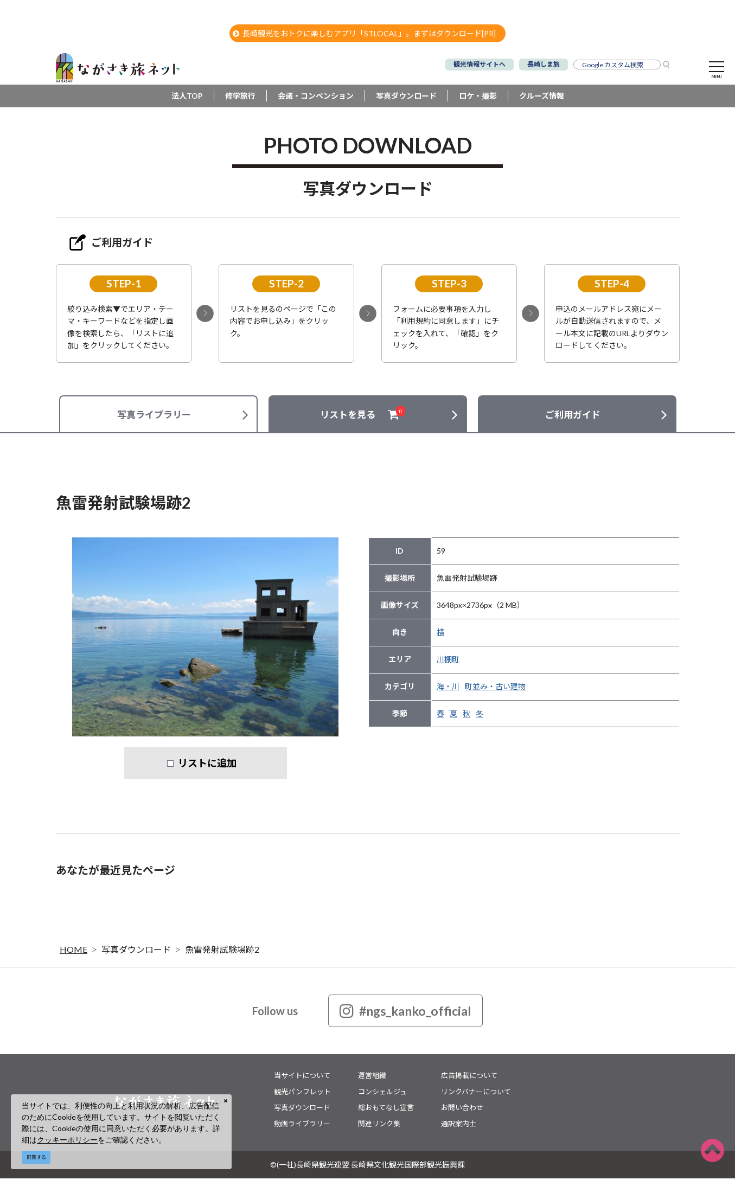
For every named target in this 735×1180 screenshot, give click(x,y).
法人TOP (187, 97)
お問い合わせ (462, 1109)
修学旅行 (240, 97)
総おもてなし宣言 (386, 1109)
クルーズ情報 (541, 97)
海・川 (448, 687)
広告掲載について (469, 1077)
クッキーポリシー (67, 1139)
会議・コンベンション (316, 97)
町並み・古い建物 (495, 687)
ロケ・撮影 (478, 97)
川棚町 (448, 660)
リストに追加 (207, 765)
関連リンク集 (379, 1124)
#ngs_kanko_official (405, 1012)
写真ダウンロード (406, 97)
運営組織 (372, 1077)
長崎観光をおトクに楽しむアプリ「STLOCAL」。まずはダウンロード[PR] (364, 33)
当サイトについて (302, 1077)
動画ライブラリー (302, 1124)
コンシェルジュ (382, 1092)
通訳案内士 (458, 1124)
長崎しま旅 (543, 64)
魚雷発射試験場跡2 (222, 951)
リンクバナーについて (476, 1092)
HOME (73, 951)
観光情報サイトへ (479, 64)
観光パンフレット (302, 1092)
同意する (36, 1157)
